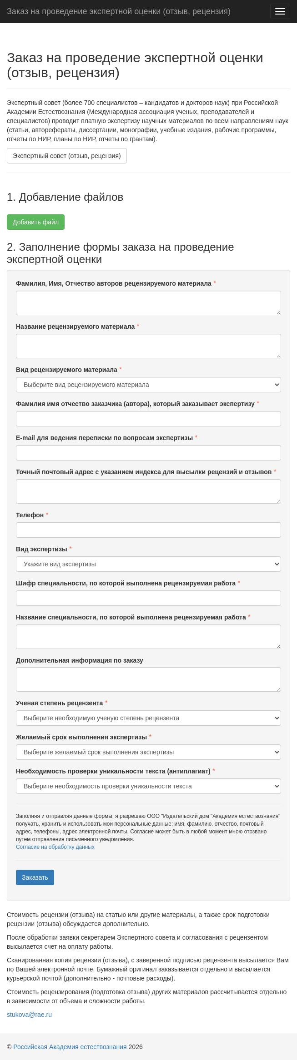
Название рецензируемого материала (75, 326)
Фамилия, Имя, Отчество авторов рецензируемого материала (113, 283)
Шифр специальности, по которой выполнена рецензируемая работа (126, 583)
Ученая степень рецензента (59, 703)
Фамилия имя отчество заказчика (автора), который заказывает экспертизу (135, 403)
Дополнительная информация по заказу (79, 660)
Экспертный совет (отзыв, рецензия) (67, 155)
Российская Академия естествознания (69, 1046)
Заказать (35, 877)
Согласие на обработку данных (55, 847)
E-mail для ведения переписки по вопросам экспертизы (104, 437)
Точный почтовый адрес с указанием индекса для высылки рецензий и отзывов (144, 472)
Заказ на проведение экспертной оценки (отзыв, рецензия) (119, 11)
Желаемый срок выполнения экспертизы (81, 737)
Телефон (30, 515)
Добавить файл (36, 222)
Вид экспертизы (41, 549)
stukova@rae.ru (29, 1014)
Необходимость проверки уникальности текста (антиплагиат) (113, 771)
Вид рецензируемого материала (66, 369)
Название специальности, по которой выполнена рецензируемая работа (131, 617)
